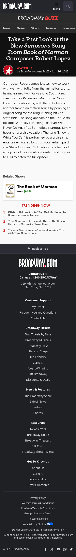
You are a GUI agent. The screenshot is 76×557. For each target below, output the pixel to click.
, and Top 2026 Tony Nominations (36, 231)
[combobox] (66, 6)
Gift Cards (38, 446)
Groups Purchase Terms (38, 513)
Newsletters (38, 429)
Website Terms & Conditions (38, 503)
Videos (35, 28)
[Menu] (56, 7)
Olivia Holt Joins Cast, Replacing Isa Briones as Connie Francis (37, 213)
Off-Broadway (38, 374)
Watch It (24, 68)
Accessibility (38, 479)
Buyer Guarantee (38, 485)
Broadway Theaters (38, 440)
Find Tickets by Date (38, 334)
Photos (21, 28)
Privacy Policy (38, 498)
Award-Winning (38, 368)
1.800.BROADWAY (44, 277)
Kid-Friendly (38, 357)
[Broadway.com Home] (17, 6)
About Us (38, 468)
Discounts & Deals (38, 380)
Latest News (38, 401)
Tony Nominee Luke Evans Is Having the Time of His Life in (37, 222)
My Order (38, 307)
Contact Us (36, 274)
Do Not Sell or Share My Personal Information (38, 529)
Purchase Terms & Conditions (38, 508)
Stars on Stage (38, 351)
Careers (38, 474)
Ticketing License (38, 518)
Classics (38, 363)
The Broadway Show (38, 396)
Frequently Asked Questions (38, 312)
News (6, 28)
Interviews (69, 28)
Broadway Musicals (38, 340)
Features (51, 28)
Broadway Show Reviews (38, 452)
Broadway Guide (38, 435)
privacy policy (65, 535)
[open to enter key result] (68, 6)
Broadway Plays (38, 346)
